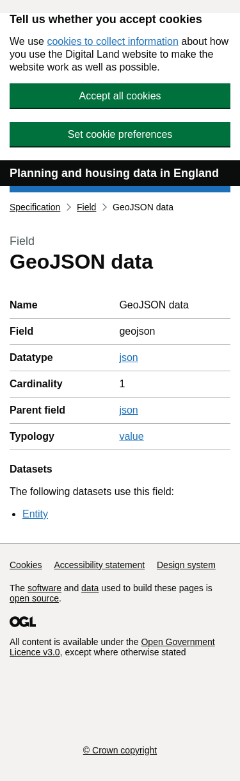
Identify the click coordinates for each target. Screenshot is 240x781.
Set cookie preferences (120, 134)
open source (34, 598)
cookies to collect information (112, 41)
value (131, 436)
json (128, 357)
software (44, 588)
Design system (186, 565)
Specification (35, 207)
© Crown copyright (120, 750)
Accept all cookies (120, 95)
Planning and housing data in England (114, 173)
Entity (35, 513)
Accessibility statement (99, 565)
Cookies (26, 565)
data (90, 588)
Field (86, 207)
